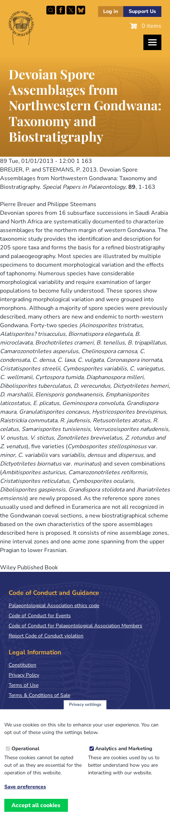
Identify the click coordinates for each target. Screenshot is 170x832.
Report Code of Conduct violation (46, 635)
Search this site (50, 10)
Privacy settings (85, 708)
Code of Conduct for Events (40, 615)
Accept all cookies (36, 809)
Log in (110, 11)
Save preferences (25, 790)
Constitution (22, 665)
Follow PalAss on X (70, 10)
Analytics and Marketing (123, 752)
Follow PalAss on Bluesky (81, 10)
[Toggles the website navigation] (152, 42)
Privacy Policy (24, 675)
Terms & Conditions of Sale (39, 695)
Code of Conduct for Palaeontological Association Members (75, 625)
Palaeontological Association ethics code (54, 605)
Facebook (60, 10)
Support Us (142, 11)
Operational (25, 752)
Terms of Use (23, 685)
